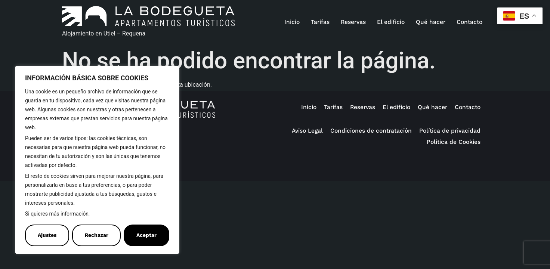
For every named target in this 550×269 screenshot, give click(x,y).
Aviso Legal (307, 130)
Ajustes (47, 235)
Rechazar (96, 235)
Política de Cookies (115, 214)
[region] (97, 160)
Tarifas (320, 21)
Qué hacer (430, 21)
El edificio (391, 21)
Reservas (353, 21)
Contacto (469, 21)
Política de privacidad (450, 130)
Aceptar (146, 235)
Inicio (292, 21)
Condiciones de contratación (371, 130)
